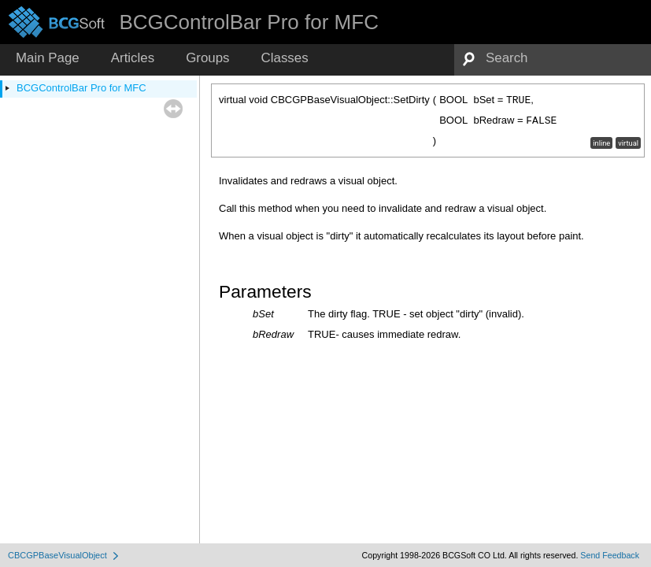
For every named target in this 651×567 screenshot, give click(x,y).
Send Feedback (609, 555)
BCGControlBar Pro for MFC (81, 88)
